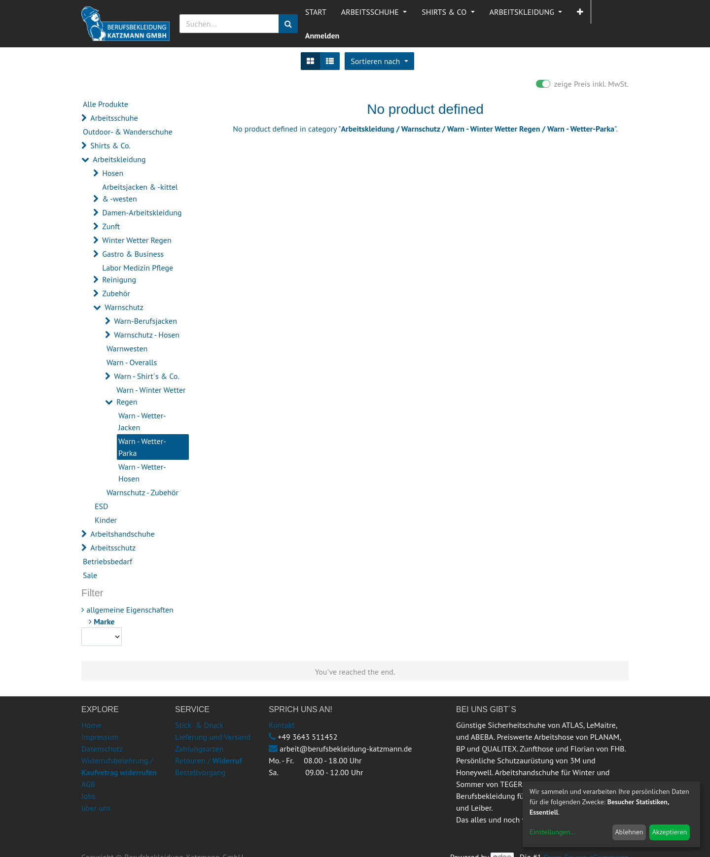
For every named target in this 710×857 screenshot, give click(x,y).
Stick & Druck (199, 725)
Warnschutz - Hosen (146, 335)
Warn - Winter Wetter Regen (150, 396)
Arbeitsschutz (113, 547)
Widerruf (227, 760)
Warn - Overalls (131, 362)
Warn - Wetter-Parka (142, 447)
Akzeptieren (669, 831)
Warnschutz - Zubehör (142, 492)
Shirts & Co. (110, 145)
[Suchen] (288, 23)
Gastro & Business (133, 254)
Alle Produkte (105, 104)
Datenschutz (102, 749)
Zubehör (116, 293)
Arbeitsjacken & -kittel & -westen (140, 193)
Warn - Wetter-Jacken (142, 421)
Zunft (111, 226)
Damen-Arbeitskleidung (141, 212)
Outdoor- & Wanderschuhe (128, 132)
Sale (90, 575)
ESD (101, 506)
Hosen (112, 173)
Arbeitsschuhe (114, 118)
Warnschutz (124, 307)
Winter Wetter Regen (136, 240)
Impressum (99, 737)
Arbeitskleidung (119, 159)
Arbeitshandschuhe (122, 534)
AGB (88, 784)
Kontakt (282, 725)
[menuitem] (316, 12)
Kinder (106, 520)
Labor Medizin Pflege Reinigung (137, 273)
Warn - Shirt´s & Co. (146, 376)
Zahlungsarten (199, 749)
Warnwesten (126, 348)
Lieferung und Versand (212, 737)
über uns (95, 808)
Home (91, 725)
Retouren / (193, 760)
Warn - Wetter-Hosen (142, 472)
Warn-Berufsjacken (145, 321)
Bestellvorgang (200, 772)
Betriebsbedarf (107, 561)
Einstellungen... (552, 831)
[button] (580, 12)
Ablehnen (629, 831)
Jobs (88, 796)
